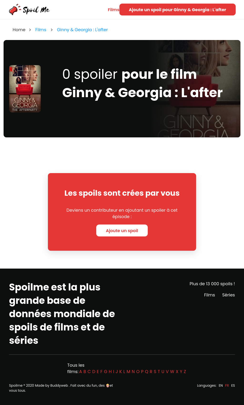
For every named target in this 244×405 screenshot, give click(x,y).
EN (221, 385)
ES (233, 385)
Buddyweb (59, 385)
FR (227, 385)
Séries (228, 295)
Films (113, 10)
